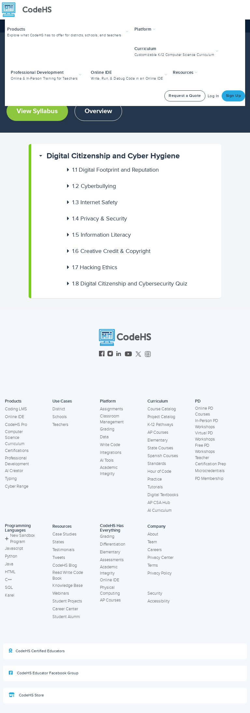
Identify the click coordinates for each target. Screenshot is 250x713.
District (58, 409)
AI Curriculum (159, 510)
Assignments (111, 409)
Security (154, 593)
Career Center (65, 609)
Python (11, 556)
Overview (98, 111)
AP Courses (157, 432)
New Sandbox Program (20, 538)
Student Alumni (66, 616)
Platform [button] (145, 29)
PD (198, 401)
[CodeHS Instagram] (110, 354)
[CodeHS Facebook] (101, 354)
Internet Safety (95, 202)
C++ (8, 579)
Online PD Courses (204, 411)
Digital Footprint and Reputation (115, 169)
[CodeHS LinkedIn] (118, 354)
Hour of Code (159, 471)
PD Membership (209, 478)
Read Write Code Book (67, 575)
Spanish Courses (162, 455)
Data (104, 437)
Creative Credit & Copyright (111, 251)
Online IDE (14, 416)
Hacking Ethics (94, 267)
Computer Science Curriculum (14, 437)
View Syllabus (37, 111)
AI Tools (107, 460)
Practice (154, 479)
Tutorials (155, 487)
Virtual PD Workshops (205, 436)
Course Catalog (161, 409)
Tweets (58, 557)
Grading (107, 429)
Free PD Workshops (205, 448)
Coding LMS (16, 409)
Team (152, 542)
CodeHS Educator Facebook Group (43, 673)
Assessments (112, 559)
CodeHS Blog (64, 565)
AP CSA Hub (158, 502)
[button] (68, 31)
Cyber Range (16, 486)
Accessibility (158, 601)
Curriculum (157, 401)
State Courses (160, 448)
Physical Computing (110, 590)
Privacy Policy (159, 573)
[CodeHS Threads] (148, 354)
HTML (10, 571)
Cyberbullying (94, 186)
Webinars (60, 593)
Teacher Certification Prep (210, 461)
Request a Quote (185, 95)
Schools (59, 416)
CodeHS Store (26, 695)
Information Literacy (101, 234)
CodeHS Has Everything (112, 528)
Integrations (110, 452)
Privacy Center (160, 557)
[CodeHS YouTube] (128, 354)
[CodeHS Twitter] (138, 354)
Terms (152, 565)
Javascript (14, 548)
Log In (213, 96)
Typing (11, 478)
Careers (154, 549)
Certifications (17, 450)
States (58, 542)
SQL (9, 587)
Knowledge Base (67, 585)
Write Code (110, 444)
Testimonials (63, 549)
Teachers (60, 424)
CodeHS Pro (16, 424)
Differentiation (112, 544)
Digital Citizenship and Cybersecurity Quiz (130, 283)
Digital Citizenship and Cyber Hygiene (113, 156)
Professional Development (17, 461)
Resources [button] (185, 72)
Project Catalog (161, 416)
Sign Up (233, 95)
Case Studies (64, 534)
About (152, 534)
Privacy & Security (99, 218)
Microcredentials (210, 470)
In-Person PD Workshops (206, 423)
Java (9, 564)
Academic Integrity (109, 470)
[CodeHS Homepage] (29, 10)
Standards (156, 463)
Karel (9, 595)
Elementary (157, 440)
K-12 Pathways (160, 424)
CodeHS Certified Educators (37, 651)
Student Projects (67, 601)
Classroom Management (112, 419)
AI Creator (14, 470)
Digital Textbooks (162, 494)
